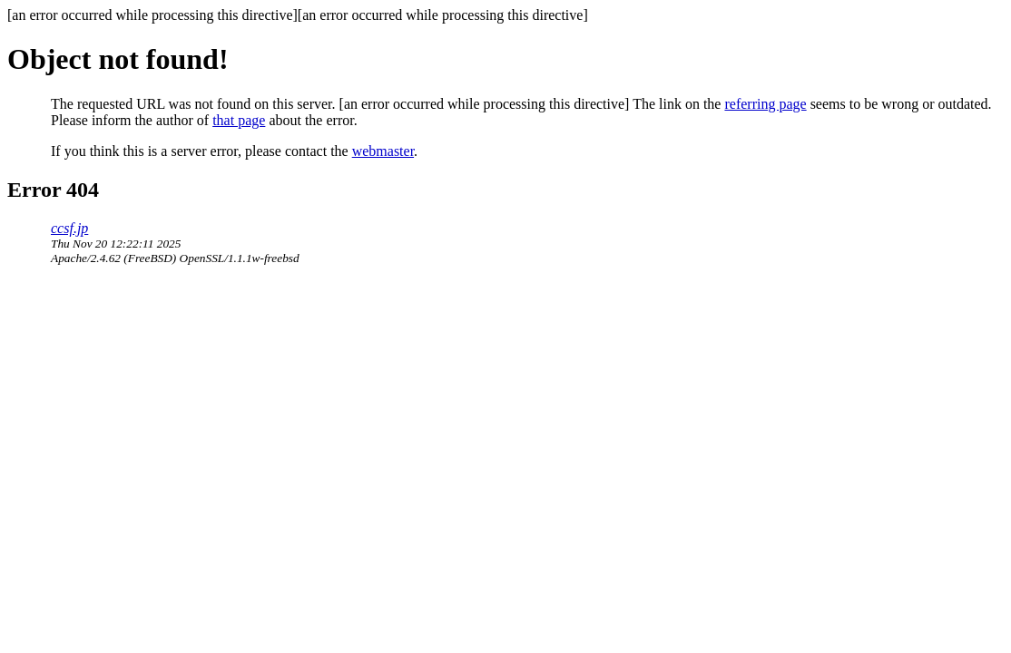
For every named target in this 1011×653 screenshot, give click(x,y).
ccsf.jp (69, 228)
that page (238, 120)
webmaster (383, 151)
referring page (765, 104)
